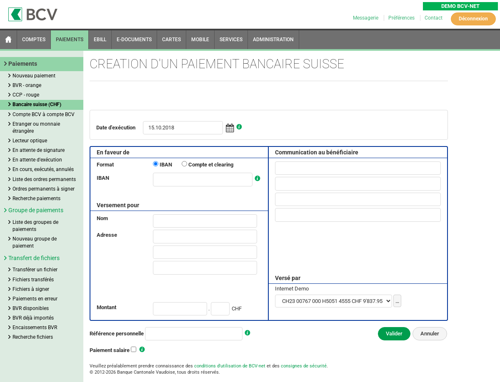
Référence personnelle (117, 333)
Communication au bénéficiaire (316, 152)
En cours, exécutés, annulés (43, 169)
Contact (433, 18)
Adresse (107, 235)
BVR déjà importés (33, 318)
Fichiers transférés (33, 280)
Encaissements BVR (34, 327)
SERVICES (231, 39)
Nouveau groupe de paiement (34, 242)
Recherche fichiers (32, 337)
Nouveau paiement (33, 76)
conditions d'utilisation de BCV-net (229, 366)
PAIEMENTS (69, 39)
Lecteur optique (29, 141)
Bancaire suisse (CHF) (36, 104)
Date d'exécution (115, 127)
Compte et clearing (210, 164)
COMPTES (33, 39)
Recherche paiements (36, 198)
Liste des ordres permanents (44, 179)
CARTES (171, 39)
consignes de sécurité (304, 366)
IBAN (166, 164)
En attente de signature (38, 150)
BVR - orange (26, 85)
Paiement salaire (110, 350)
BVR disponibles (30, 308)
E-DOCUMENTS (134, 39)
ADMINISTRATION (273, 39)
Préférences (402, 18)
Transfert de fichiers (34, 258)
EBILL (100, 39)
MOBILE (200, 39)
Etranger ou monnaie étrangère (36, 127)
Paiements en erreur (35, 299)
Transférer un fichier (35, 270)
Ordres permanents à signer (43, 189)
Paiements (22, 63)
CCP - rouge (25, 95)
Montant (106, 307)
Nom (102, 218)
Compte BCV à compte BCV (43, 114)
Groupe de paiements (35, 210)
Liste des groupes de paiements (35, 225)
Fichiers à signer (30, 289)
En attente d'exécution (37, 160)
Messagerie (366, 18)
